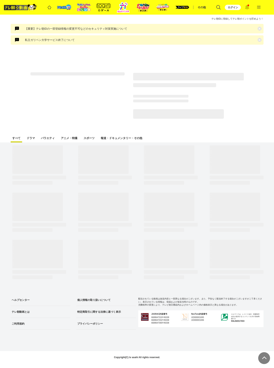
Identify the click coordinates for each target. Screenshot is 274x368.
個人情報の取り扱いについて (94, 299)
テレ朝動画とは (21, 311)
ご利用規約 (18, 323)
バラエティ (48, 138)
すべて (16, 138)
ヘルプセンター (21, 299)
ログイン (233, 7)
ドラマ (31, 138)
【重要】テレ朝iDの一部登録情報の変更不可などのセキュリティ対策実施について (76, 28)
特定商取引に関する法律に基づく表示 (99, 311)
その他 (202, 7)
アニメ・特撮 (69, 138)
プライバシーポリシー (90, 323)
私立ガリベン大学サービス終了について (50, 39)
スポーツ (89, 138)
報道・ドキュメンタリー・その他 (121, 138)
